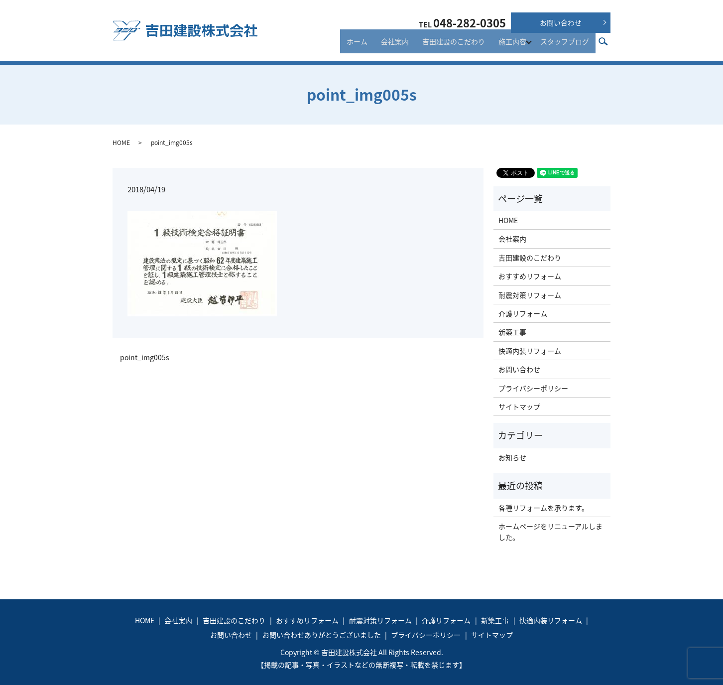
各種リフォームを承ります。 (543, 508)
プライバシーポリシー (533, 388)
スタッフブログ (567, 46)
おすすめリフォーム (529, 276)
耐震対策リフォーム (529, 295)
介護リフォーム (522, 313)
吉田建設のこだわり (460, 46)
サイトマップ (519, 406)
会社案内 (407, 46)
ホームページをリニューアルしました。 (550, 531)
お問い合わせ (561, 22)
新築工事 (512, 332)
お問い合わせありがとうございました (321, 635)
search (608, 45)
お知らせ (512, 457)
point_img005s (144, 357)
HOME (121, 142)
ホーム (373, 46)
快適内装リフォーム (529, 351)
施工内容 (514, 46)
